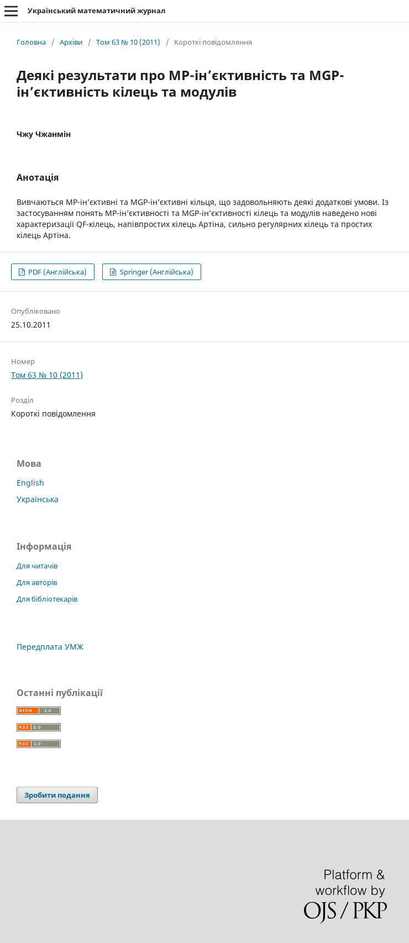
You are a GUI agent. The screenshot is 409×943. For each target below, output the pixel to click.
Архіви (71, 42)
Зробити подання (57, 795)
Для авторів (37, 582)
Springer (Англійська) (155, 272)
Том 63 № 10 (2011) (128, 42)
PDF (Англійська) (57, 272)
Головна (31, 42)
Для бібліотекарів (47, 599)
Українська (38, 499)
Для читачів (37, 566)
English (30, 482)
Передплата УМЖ (50, 646)
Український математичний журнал (96, 10)
